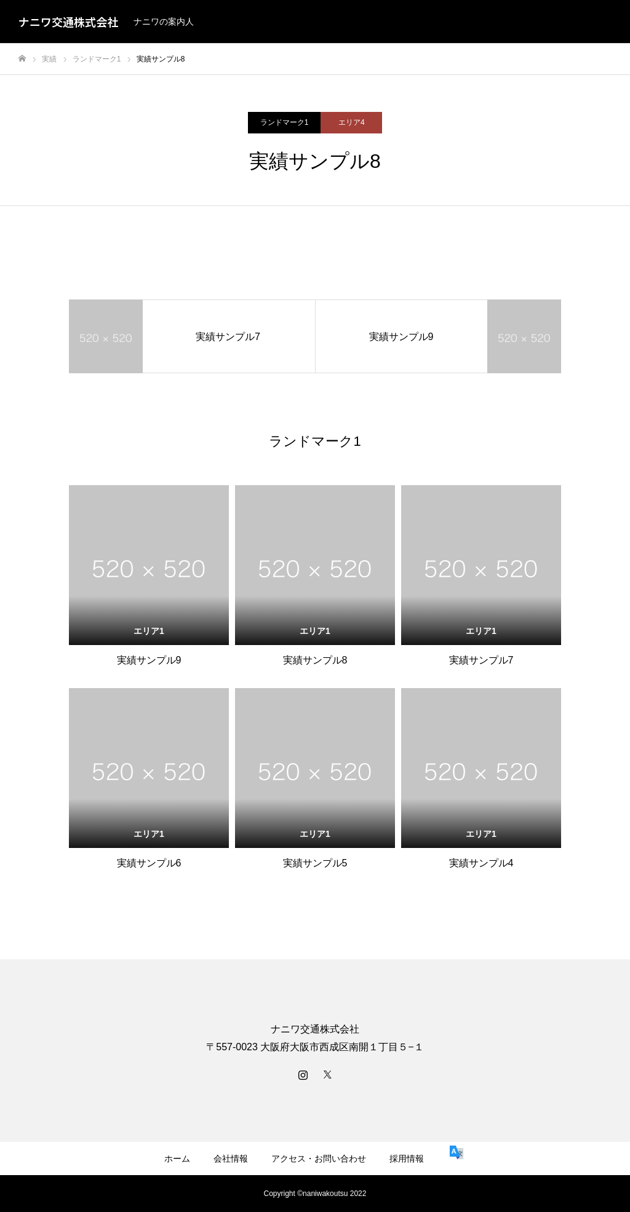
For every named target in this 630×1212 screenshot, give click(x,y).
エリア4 (351, 122)
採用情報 (406, 1158)
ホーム (177, 1158)
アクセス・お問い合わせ (318, 1158)
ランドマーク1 (284, 122)
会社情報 (230, 1158)
